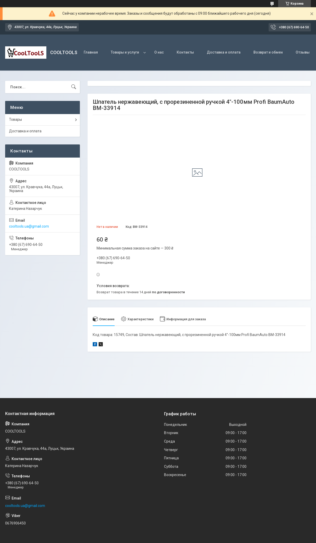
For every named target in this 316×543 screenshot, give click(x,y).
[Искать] (73, 87)
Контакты (185, 52)
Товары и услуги (125, 52)
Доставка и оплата (224, 52)
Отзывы (303, 52)
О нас (159, 52)
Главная (91, 52)
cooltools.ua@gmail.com (29, 226)
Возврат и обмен (268, 52)
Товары (15, 119)
